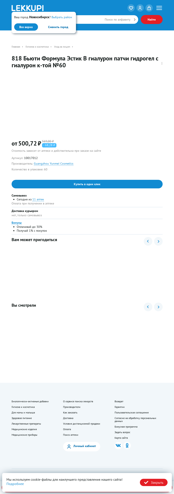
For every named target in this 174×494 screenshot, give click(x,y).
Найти (152, 19)
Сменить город (58, 27)
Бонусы (17, 223)
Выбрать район (61, 17)
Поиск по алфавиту (117, 19)
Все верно (26, 27)
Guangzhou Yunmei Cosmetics (53, 163)
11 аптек (38, 199)
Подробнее (15, 484)
